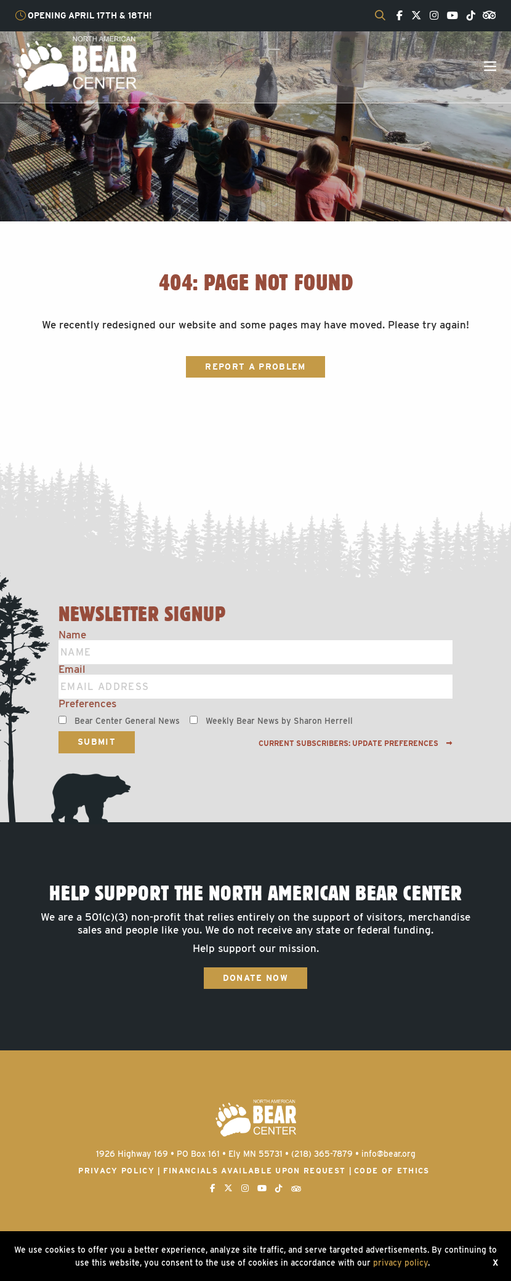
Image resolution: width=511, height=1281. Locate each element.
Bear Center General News (127, 721)
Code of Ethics (392, 1170)
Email (72, 669)
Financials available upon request (254, 1170)
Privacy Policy (116, 1170)
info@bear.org (388, 1154)
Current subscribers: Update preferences (356, 743)
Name (72, 635)
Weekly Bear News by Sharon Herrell (279, 721)
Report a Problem (255, 366)
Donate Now (255, 978)
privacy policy (400, 1262)
